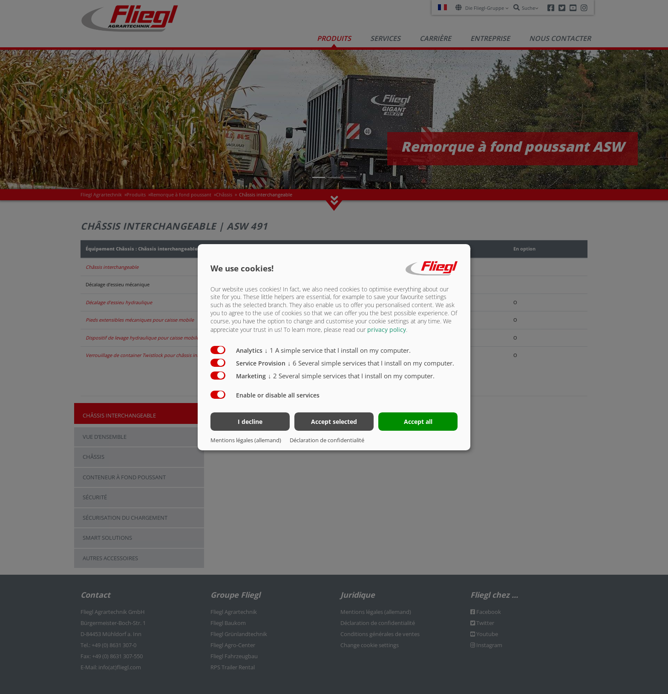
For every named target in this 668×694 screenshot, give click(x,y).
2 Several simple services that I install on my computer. (351, 375)
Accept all (418, 422)
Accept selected (334, 422)
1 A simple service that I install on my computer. (338, 350)
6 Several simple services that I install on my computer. (371, 363)
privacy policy (386, 329)
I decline (250, 422)
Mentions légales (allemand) (245, 440)
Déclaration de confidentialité (327, 440)
